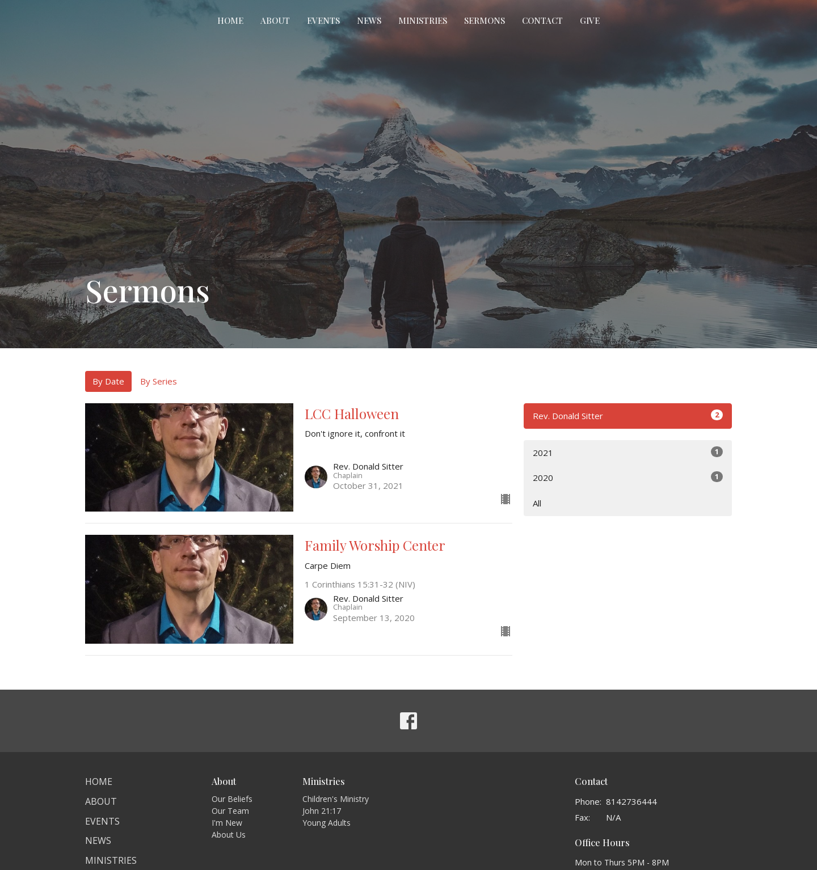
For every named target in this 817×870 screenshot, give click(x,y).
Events (323, 20)
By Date (108, 381)
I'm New (227, 822)
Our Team (230, 810)
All (537, 503)
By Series (158, 381)
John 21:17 (321, 810)
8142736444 (631, 801)
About (275, 20)
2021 (628, 452)
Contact (542, 20)
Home (230, 20)
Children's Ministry (335, 798)
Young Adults (326, 822)
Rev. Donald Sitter (628, 415)
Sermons (484, 20)
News (369, 20)
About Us (229, 834)
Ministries (422, 20)
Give (590, 20)
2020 (628, 477)
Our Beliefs (232, 798)
